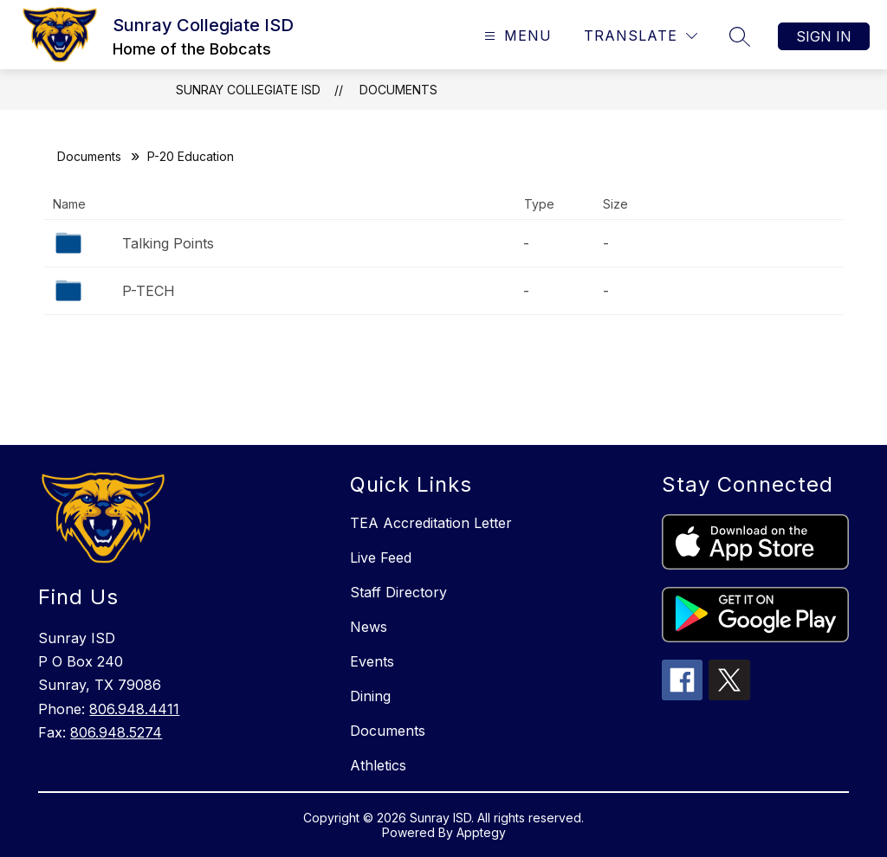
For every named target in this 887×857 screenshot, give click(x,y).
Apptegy (481, 832)
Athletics (378, 765)
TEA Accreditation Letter (431, 523)
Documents (398, 89)
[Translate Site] (640, 36)
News (368, 626)
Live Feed (380, 557)
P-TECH (148, 291)
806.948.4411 (134, 709)
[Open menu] (516, 36)
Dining (370, 696)
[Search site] (739, 36)
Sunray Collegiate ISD (248, 89)
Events (372, 661)
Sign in (823, 36)
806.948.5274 (116, 732)
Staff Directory (398, 592)
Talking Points (168, 243)
